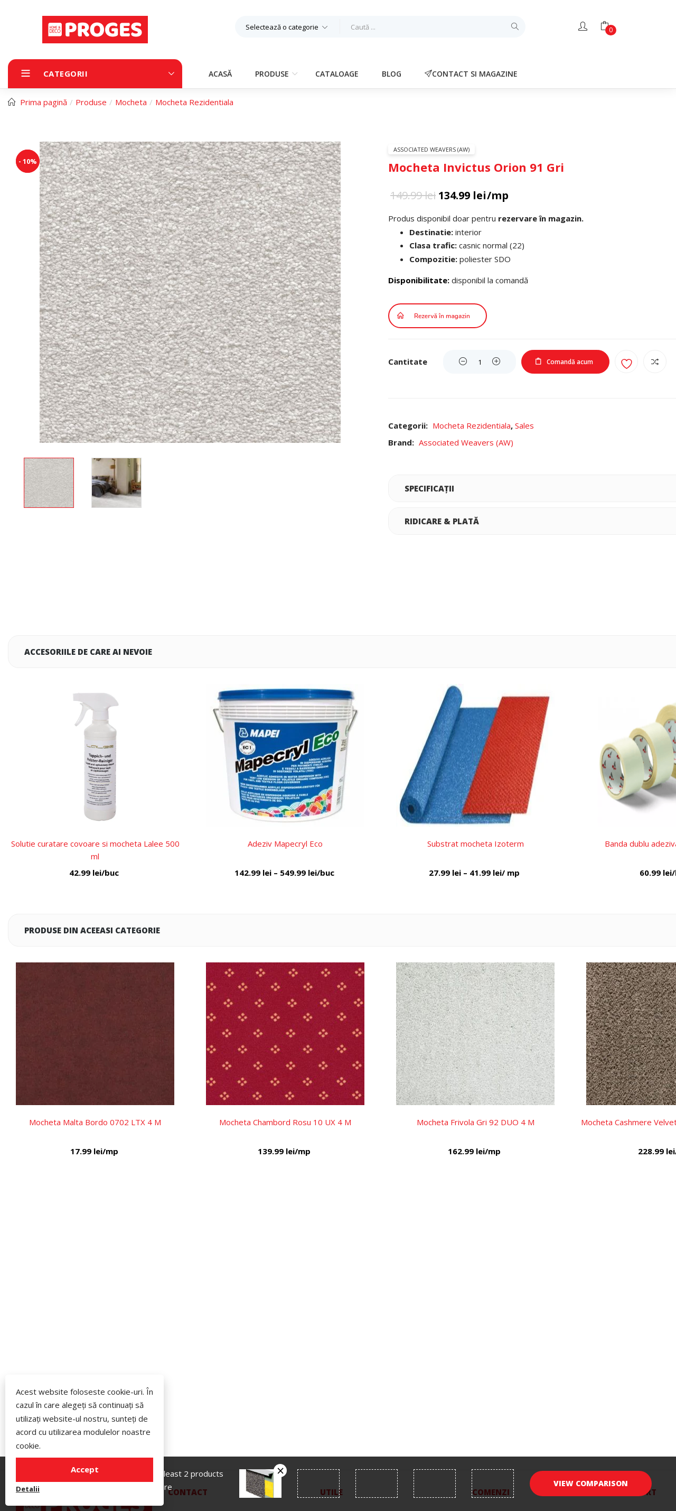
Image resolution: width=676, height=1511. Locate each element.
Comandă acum (570, 361)
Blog (391, 74)
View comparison (590, 1483)
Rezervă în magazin (442, 316)
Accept (85, 1469)
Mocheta (131, 102)
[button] (287, 26)
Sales (524, 425)
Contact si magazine (471, 74)
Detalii (28, 1489)
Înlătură (280, 1470)
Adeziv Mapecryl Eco (285, 843)
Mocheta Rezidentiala (194, 102)
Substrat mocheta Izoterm (475, 843)
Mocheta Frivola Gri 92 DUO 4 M (475, 1122)
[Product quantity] (479, 362)
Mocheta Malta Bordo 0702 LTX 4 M (95, 1122)
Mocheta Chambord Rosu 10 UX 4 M (285, 1122)
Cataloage (337, 74)
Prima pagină (43, 102)
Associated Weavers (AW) (431, 149)
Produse (273, 74)
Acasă (220, 74)
